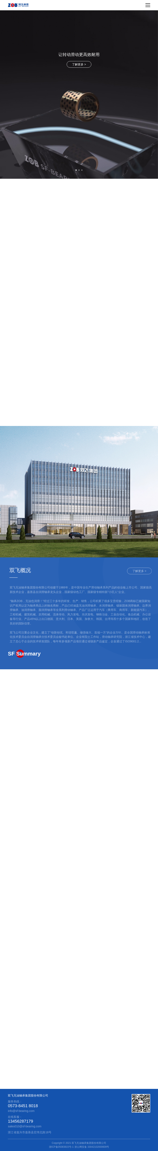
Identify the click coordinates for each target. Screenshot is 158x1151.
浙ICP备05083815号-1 (61, 1146)
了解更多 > (79, 64)
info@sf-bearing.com (21, 1111)
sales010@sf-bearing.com (24, 1126)
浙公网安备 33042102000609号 (91, 1146)
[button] (76, 170)
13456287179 (20, 1121)
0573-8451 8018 (23, 1105)
